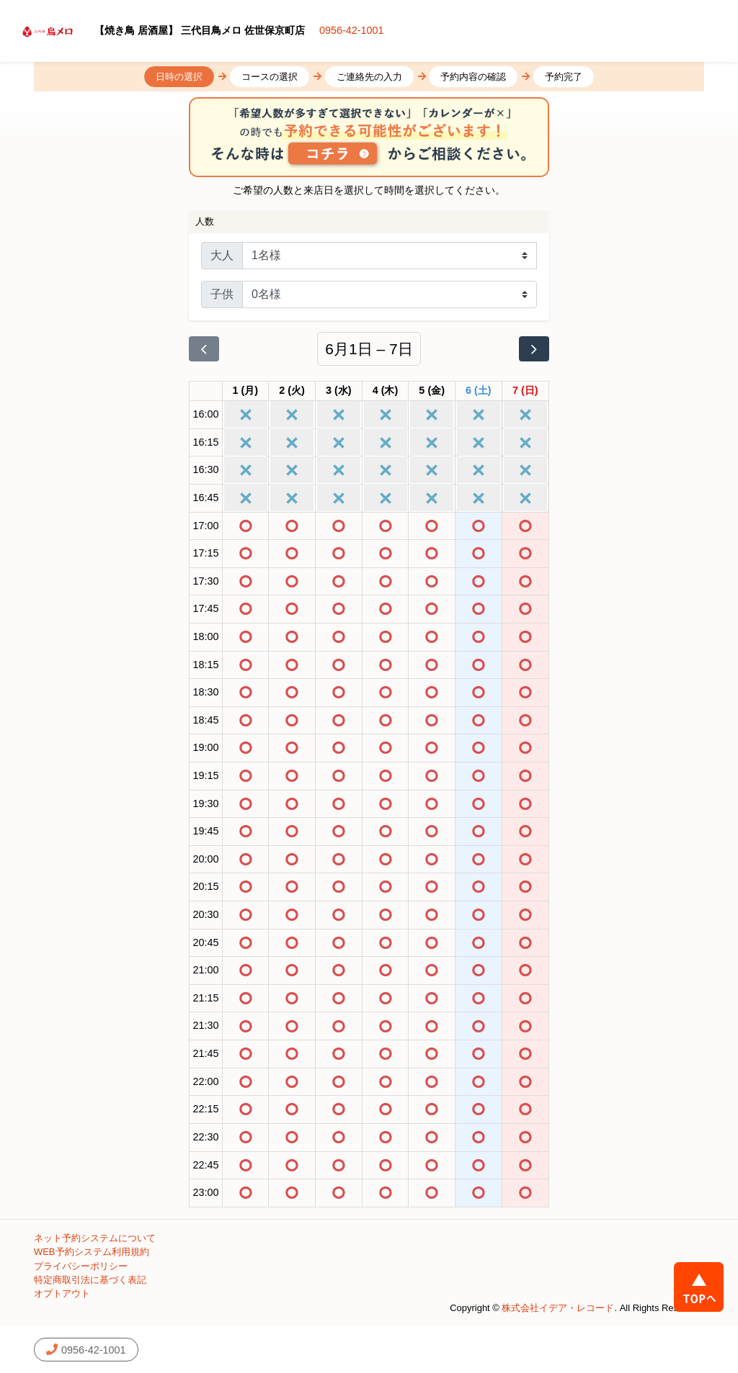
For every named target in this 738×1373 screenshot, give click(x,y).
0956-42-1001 (351, 30)
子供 (222, 294)
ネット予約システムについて (95, 1238)
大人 (222, 255)
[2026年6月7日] (525, 391)
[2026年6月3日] (339, 391)
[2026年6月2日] (292, 391)
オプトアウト (62, 1293)
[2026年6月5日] (432, 391)
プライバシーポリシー (81, 1266)
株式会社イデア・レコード (558, 1307)
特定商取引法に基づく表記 (90, 1279)
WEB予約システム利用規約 (91, 1251)
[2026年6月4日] (385, 391)
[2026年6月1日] (246, 391)
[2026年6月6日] (478, 391)
